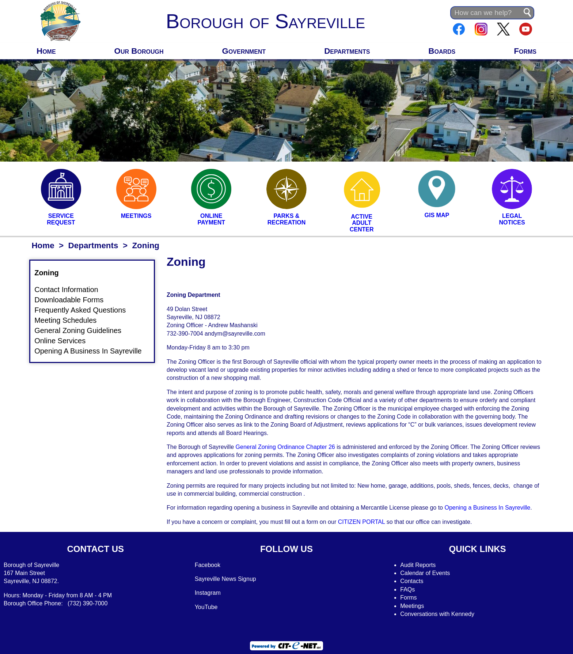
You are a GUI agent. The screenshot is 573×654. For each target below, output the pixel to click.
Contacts (411, 581)
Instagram (208, 593)
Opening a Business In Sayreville (487, 507)
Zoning (51, 273)
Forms (525, 51)
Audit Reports (418, 565)
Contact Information (70, 289)
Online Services (64, 341)
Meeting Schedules (69, 320)
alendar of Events (427, 573)
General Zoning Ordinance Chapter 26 (285, 447)
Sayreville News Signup (225, 579)
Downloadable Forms (73, 299)
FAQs (407, 589)
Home (46, 51)
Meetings (412, 606)
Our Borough (139, 51)
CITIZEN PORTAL (361, 522)
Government (244, 51)
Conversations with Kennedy (437, 614)
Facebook (207, 565)
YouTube (206, 607)
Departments (347, 51)
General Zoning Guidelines (82, 330)
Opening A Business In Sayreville (92, 351)
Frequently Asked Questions (84, 310)
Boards (441, 51)
